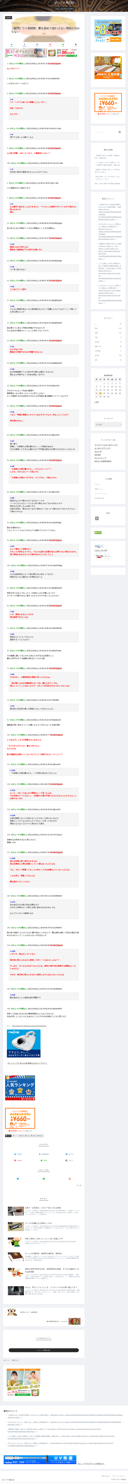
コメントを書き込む (43, 1351)
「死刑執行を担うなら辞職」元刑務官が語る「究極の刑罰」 (107, 157)
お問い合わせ (105, 1477)
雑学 (108, 360)
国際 (108, 333)
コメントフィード (100, 493)
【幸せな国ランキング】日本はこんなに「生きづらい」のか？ (107, 178)
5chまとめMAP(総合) (103, 461)
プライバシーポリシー (118, 1477)
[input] (108, 132)
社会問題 (108, 351)
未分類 (108, 342)
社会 (27, 1135)
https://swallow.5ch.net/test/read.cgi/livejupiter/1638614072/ (29, 1026)
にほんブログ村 (100, 550)
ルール (15, 1135)
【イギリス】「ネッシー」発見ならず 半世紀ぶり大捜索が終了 (28, 1423)
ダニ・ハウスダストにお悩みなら (91, 1464)
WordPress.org (99, 498)
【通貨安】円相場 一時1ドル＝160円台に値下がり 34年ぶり (108, 171)
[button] (120, 132)
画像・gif (108, 346)
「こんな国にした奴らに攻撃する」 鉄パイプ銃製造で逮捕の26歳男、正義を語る (107, 164)
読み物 (8, 1135)
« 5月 (96, 402)
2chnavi (97, 455)
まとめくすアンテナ (102, 448)
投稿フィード (99, 489)
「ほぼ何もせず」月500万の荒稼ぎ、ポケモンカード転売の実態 (28, 1415)
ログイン (97, 484)
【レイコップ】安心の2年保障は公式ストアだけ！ (27, 1063)
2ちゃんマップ (100, 458)
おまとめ (98, 451)
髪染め (40, 1135)
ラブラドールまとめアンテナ (106, 445)
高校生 (33, 1135)
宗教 (108, 337)
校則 (22, 1135)
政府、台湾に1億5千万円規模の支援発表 (107, 183)
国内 (108, 328)
